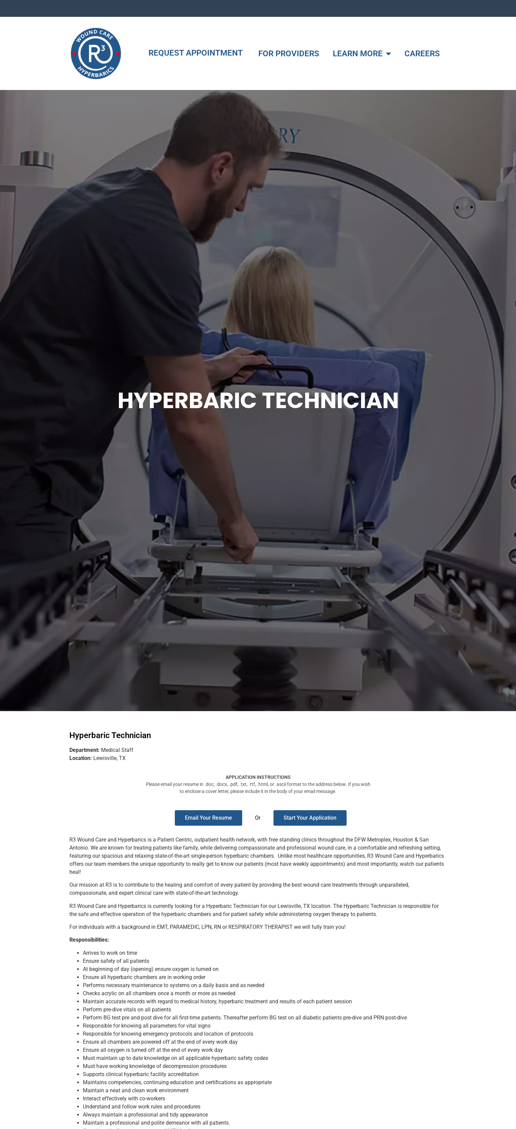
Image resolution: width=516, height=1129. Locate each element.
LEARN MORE (362, 53)
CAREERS (422, 53)
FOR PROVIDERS (288, 53)
